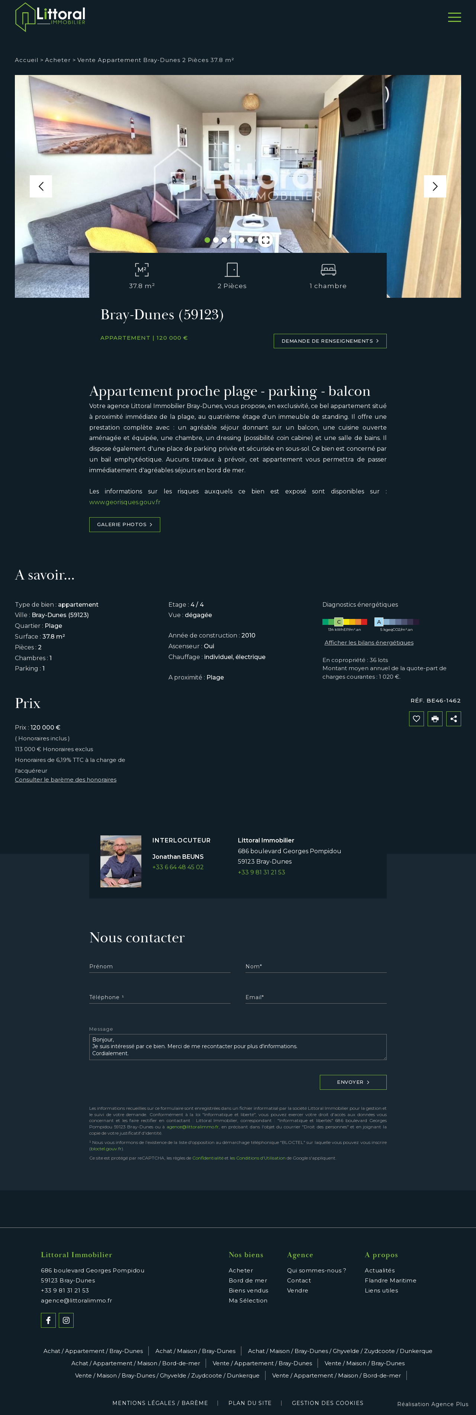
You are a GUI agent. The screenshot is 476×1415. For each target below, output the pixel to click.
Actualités (380, 1270)
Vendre (169, 17)
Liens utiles (381, 1290)
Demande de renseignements (330, 341)
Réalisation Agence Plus (433, 1404)
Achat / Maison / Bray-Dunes (195, 1350)
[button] (41, 186)
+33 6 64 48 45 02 (178, 867)
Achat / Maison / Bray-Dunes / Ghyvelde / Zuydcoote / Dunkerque (340, 1350)
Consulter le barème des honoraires (65, 779)
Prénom (101, 966)
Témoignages (370, 17)
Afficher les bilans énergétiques (369, 642)
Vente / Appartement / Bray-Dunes (262, 1363)
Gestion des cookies (328, 1403)
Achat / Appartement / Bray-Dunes (93, 1350)
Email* (254, 997)
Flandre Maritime (390, 1280)
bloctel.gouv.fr (106, 1148)
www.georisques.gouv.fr (125, 502)
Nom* (253, 966)
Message (101, 1029)
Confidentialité (207, 1158)
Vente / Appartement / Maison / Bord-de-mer (336, 1375)
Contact (425, 17)
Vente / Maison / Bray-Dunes (365, 1363)
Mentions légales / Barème (160, 1403)
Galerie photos (124, 524)
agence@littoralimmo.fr (193, 1126)
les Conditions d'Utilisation (258, 1158)
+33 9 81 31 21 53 (261, 872)
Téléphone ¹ (106, 997)
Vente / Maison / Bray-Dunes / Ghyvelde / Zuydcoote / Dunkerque (167, 1375)
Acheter (126, 17)
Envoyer (353, 1082)
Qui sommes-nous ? (294, 17)
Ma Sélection (248, 1300)
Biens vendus (248, 1290)
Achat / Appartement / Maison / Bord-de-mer (135, 1363)
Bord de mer (220, 17)
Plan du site (250, 1403)
